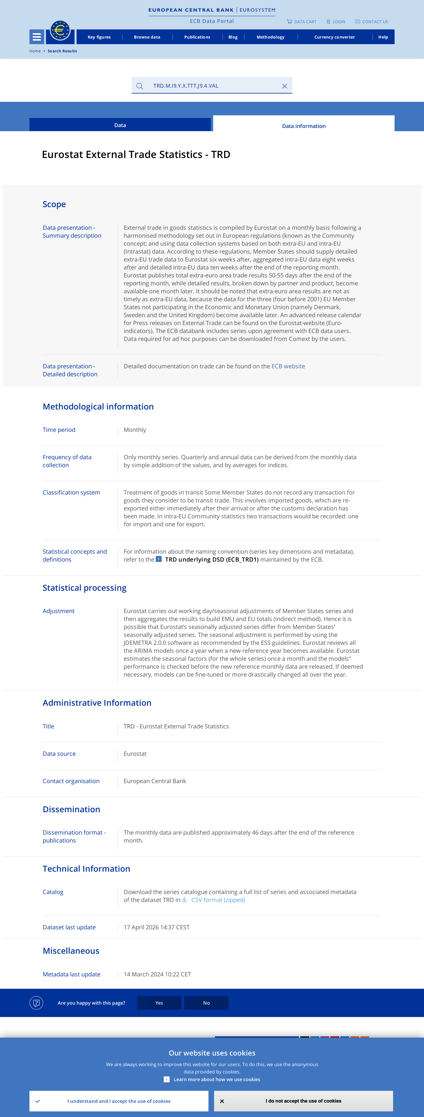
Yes (159, 1003)
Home (35, 51)
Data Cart (305, 21)
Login (339, 21)
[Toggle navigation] (36, 36)
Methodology (271, 37)
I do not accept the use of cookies (304, 1100)
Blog (233, 37)
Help (383, 37)
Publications (197, 37)
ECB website (288, 366)
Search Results (62, 51)
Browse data (147, 37)
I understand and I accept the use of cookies (118, 1101)
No (206, 1003)
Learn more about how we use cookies (217, 1079)
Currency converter (334, 37)
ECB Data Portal (212, 20)
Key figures (99, 37)
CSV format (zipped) (218, 900)
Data (120, 125)
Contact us (375, 21)
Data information (304, 125)
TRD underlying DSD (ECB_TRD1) (212, 559)
